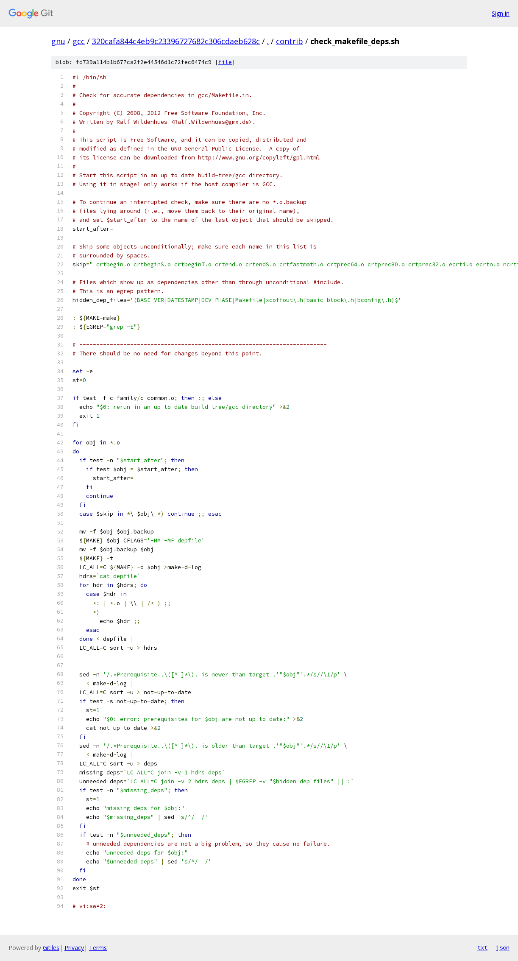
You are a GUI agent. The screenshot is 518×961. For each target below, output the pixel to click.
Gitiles (51, 948)
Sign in (501, 13)
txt (482, 947)
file (225, 62)
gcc (78, 41)
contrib (289, 41)
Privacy (74, 948)
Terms (98, 948)
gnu (58, 41)
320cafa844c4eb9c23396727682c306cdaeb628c (176, 41)
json (503, 947)
